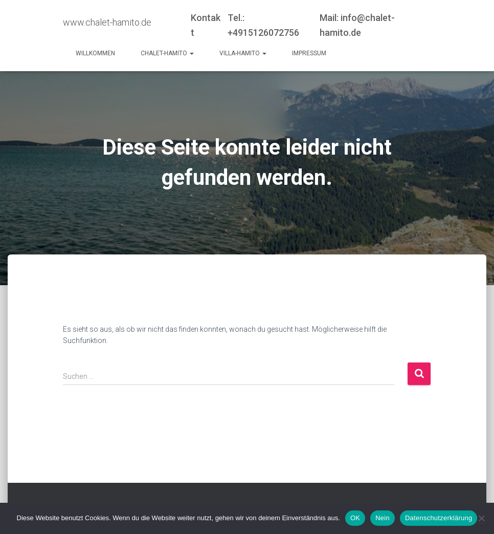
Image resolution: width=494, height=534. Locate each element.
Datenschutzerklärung (438, 518)
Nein (382, 518)
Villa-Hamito (242, 53)
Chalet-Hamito (167, 53)
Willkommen (95, 53)
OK (355, 518)
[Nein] (481, 518)
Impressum (309, 53)
